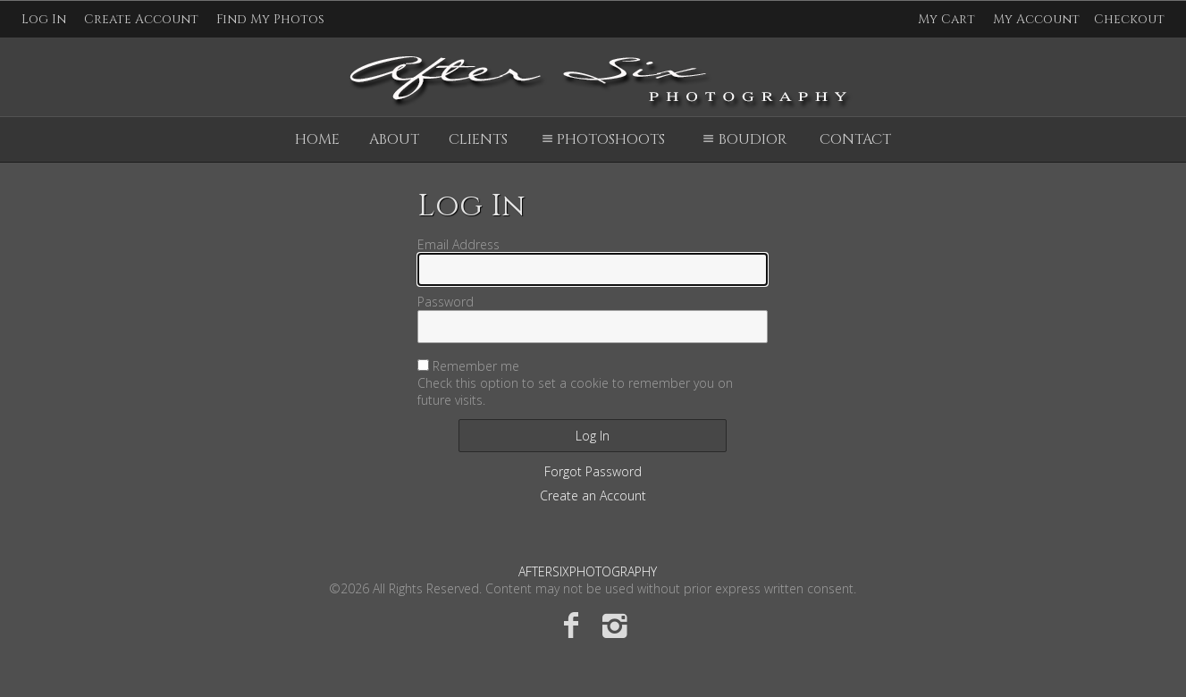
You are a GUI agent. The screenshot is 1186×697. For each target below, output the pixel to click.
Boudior (742, 139)
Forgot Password (593, 471)
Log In (43, 19)
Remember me (476, 365)
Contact (855, 139)
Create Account (141, 19)
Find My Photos (270, 19)
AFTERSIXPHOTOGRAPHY (587, 571)
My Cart (948, 19)
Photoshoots (601, 139)
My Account (1036, 19)
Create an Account (593, 495)
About (394, 139)
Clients (478, 139)
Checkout (1129, 19)
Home (317, 139)
